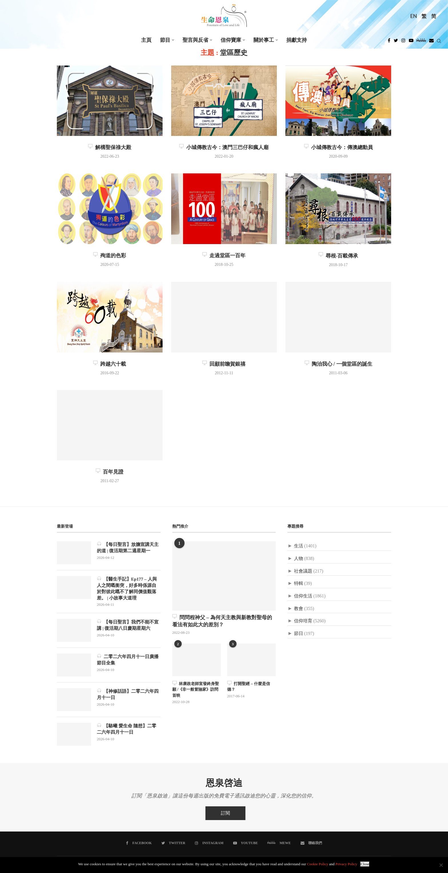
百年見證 (109, 472)
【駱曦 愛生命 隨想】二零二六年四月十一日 (126, 729)
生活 (298, 545)
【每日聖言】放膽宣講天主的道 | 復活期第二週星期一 (128, 547)
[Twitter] (395, 42)
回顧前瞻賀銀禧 (223, 364)
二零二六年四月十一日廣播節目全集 (128, 660)
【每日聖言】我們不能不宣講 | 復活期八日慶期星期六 (128, 626)
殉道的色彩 (109, 255)
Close (365, 864)
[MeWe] (421, 42)
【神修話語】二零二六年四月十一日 (128, 695)
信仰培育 (303, 620)
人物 (298, 558)
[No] (441, 865)
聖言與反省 (195, 40)
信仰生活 (303, 595)
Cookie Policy (317, 864)
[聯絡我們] (310, 843)
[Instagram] (403, 42)
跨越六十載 (109, 364)
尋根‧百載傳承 (338, 256)
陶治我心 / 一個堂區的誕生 (338, 364)
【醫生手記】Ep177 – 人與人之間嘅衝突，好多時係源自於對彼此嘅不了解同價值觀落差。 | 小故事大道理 (127, 588)
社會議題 (303, 571)
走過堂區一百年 (223, 255)
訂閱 (225, 813)
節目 (165, 40)
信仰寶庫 (231, 40)
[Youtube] (411, 42)
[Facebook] (389, 42)
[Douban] (431, 42)
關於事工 (263, 40)
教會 (298, 608)
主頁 (146, 40)
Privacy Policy (346, 864)
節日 (298, 633)
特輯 (298, 583)
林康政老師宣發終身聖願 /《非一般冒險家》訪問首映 (195, 689)
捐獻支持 (296, 40)
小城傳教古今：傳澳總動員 (338, 147)
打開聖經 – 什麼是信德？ (248, 686)
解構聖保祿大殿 (109, 147)
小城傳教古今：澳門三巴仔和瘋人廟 (224, 147)
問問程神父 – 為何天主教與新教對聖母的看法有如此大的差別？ (222, 620)
